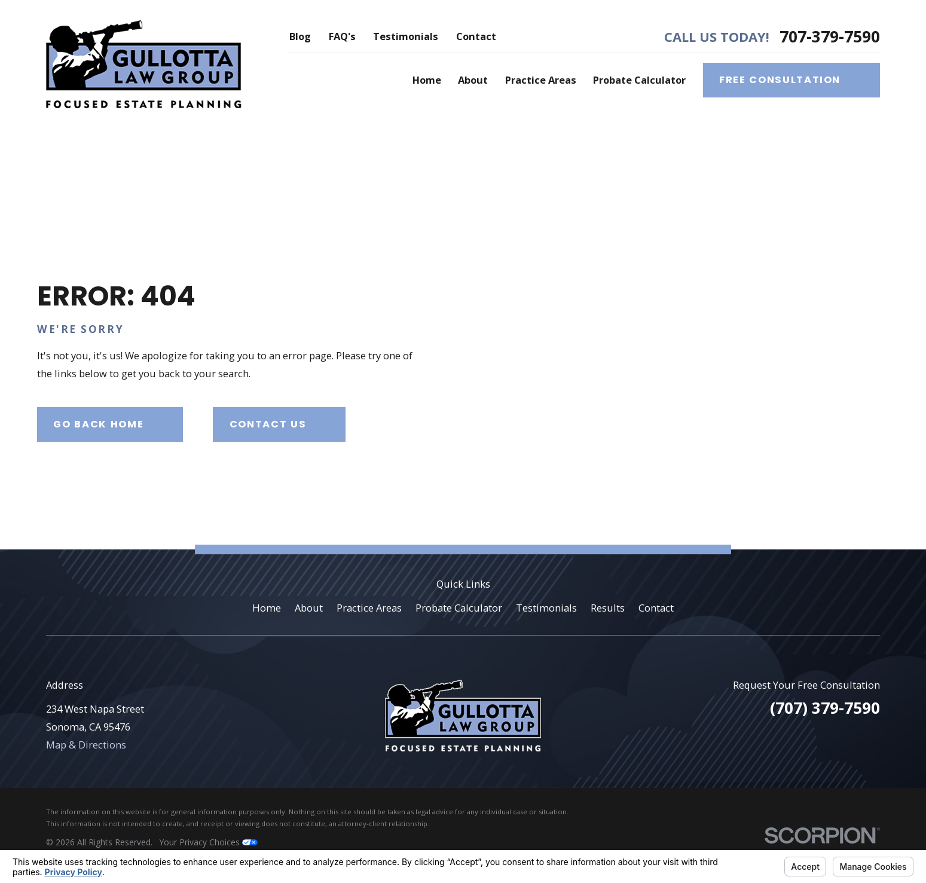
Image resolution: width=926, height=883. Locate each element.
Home (266, 608)
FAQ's (342, 36)
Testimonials (405, 36)
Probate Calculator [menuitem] (639, 80)
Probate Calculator (458, 608)
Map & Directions (86, 744)
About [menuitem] (473, 80)
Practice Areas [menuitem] (540, 80)
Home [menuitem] (426, 80)
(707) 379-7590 (825, 708)
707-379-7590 (830, 36)
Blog (300, 36)
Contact (476, 36)
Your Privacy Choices (209, 842)
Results (608, 608)
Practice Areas (369, 608)
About (309, 608)
